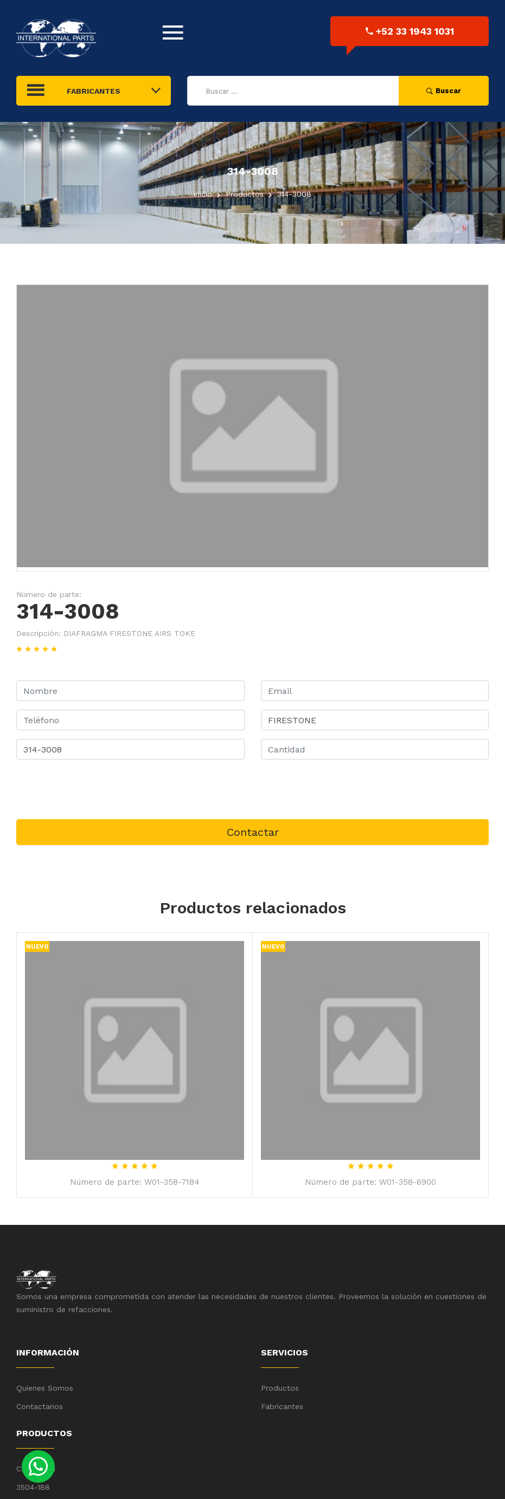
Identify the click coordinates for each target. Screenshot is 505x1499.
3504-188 (33, 1487)
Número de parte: (48, 594)
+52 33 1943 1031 (410, 31)
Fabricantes (282, 1406)
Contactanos (39, 1406)
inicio (203, 194)
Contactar (253, 832)
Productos (280, 1388)
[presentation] (98, 789)
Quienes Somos (44, 1388)
